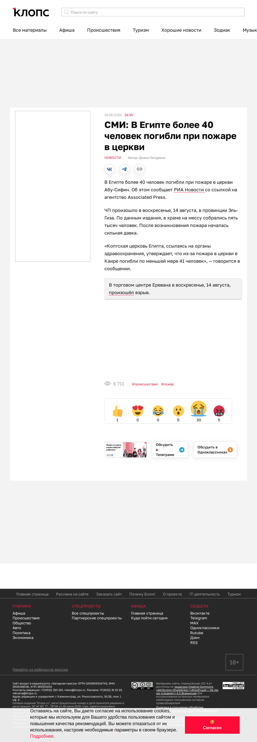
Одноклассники (204, 627)
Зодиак (222, 30)
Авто (17, 627)
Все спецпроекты (88, 613)
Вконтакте (200, 613)
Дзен (195, 637)
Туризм (141, 30)
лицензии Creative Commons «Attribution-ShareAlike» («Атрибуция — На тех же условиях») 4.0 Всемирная (187, 690)
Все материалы (30, 30)
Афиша (67, 30)
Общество (22, 623)
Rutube (196, 632)
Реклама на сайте (72, 594)
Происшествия (103, 30)
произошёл (121, 292)
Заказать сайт (109, 594)
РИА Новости (189, 189)
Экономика (23, 637)
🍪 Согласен (212, 725)
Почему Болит (142, 594)
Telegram (198, 618)
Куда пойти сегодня (149, 618)
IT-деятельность (204, 594)
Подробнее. (42, 736)
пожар (168, 384)
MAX (194, 623)
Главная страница (32, 594)
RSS (194, 642)
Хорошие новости (181, 30)
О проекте (172, 594)
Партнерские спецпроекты (97, 618)
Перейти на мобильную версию (40, 669)
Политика (21, 632)
